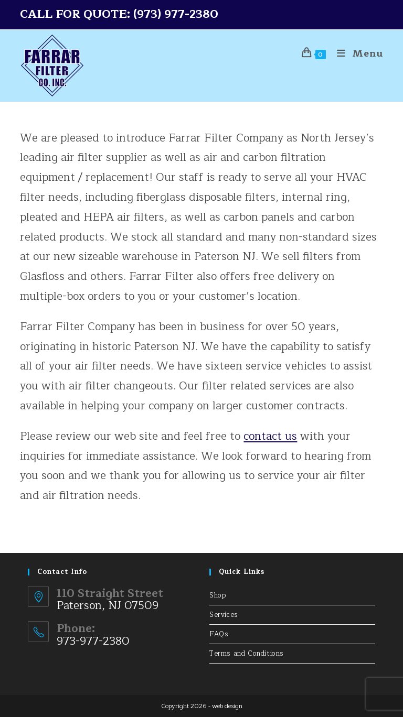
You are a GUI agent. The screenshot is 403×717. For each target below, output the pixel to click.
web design (227, 706)
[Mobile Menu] (356, 53)
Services (223, 615)
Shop (217, 595)
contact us (270, 436)
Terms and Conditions (246, 653)
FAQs (218, 634)
